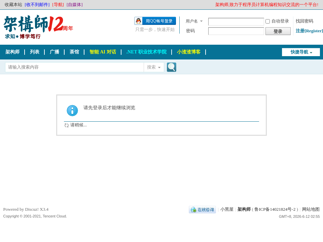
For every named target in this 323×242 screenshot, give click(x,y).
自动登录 (277, 21)
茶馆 (74, 51)
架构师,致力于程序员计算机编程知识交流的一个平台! (267, 4)
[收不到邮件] (37, 4)
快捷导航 (299, 51)
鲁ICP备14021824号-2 (274, 209)
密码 (190, 30)
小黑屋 (227, 209)
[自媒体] (75, 4)
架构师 (12, 51)
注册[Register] (309, 30)
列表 (34, 51)
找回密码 (304, 21)
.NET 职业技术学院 (147, 51)
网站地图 (311, 209)
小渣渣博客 (189, 51)
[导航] (58, 4)
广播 (54, 51)
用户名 (192, 21)
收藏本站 (13, 4)
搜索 (151, 67)
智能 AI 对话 (102, 51)
